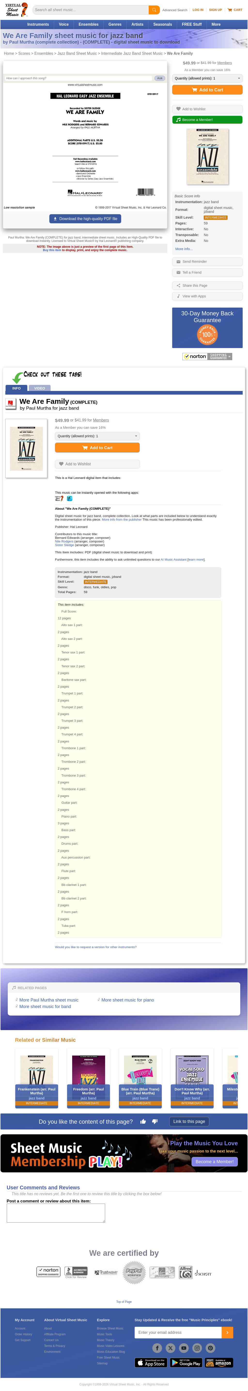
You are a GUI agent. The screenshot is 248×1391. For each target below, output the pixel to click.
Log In (198, 10)
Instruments (38, 24)
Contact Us (51, 1340)
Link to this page (189, 1121)
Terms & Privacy (54, 1346)
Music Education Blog (111, 1351)
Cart (235, 10)
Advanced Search (175, 10)
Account (20, 1328)
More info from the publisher (122, 519)
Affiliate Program (54, 1334)
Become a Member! (215, 1161)
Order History (23, 1334)
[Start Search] (154, 10)
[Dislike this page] (155, 1122)
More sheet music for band (45, 1006)
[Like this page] (143, 1122)
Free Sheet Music (108, 1357)
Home (9, 53)
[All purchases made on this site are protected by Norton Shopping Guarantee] (207, 356)
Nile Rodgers (64, 541)
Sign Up (215, 10)
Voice (64, 24)
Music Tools (104, 1334)
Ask (160, 78)
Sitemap (102, 1363)
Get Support (23, 1340)
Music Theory (105, 1340)
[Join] (227, 1332)
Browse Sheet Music (110, 1328)
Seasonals (162, 24)
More (216, 24)
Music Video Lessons (110, 1346)
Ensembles (89, 24)
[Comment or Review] (56, 1213)
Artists (137, 24)
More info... (184, 249)
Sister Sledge (64, 545)
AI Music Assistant (173, 559)
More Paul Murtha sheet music (48, 1000)
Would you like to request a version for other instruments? (96, 947)
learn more (196, 559)
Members (224, 63)
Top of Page (124, 1302)
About (48, 1328)
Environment (52, 1351)
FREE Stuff (192, 24)
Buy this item (52, 250)
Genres (115, 24)
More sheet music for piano (127, 1000)
